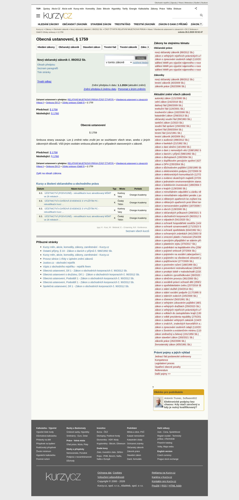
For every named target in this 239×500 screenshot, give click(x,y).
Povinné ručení (43, 459)
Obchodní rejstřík (162, 3)
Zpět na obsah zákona (48, 173)
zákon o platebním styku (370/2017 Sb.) (175, 244)
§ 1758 (54, 109)
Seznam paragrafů (47, 68)
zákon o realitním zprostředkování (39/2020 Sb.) (180, 275)
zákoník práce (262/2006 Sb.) (170, 86)
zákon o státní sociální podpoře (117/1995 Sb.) (179, 292)
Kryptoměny (102, 443)
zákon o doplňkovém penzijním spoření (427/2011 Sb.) (183, 160)
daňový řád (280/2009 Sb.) (169, 105)
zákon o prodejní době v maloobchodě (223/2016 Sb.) (183, 271)
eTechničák (169, 439)
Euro (80, 436)
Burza (99, 432)
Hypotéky (116, 9)
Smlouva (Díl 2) (53, 102)
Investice (101, 428)
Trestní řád (110, 47)
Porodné (83, 453)
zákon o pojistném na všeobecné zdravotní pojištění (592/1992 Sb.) (190, 257)
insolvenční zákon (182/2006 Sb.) (172, 112)
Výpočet (53, 428)
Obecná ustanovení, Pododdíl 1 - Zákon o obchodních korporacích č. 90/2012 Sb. (88, 278)
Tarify (125, 9)
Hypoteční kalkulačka (45, 455)
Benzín (112, 456)
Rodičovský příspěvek (46, 447)
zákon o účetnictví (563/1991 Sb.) (172, 299)
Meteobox (189, 3)
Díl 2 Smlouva (191, 29)
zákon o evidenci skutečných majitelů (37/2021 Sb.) (182, 178)
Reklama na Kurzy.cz (163, 472)
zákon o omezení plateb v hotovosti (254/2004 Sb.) (181, 237)
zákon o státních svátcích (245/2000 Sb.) (176, 296)
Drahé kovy (102, 448)
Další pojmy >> (163, 373)
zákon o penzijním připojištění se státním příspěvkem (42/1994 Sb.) (190, 240)
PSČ (142, 432)
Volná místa (79, 440)
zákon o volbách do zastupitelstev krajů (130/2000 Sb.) (183, 313)
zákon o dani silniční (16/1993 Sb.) (173, 147)
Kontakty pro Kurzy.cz (164, 481)
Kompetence (161, 360)
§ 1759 (60, 32)
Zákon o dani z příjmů (173, 24)
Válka (169, 9)
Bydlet (197, 3)
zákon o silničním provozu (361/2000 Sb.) (176, 278)
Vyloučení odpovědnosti (111, 477)
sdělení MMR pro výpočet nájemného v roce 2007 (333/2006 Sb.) (189, 62)
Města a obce (133, 432)
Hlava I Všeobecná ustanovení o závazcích (165, 29)
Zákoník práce (133, 451)
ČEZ (106, 432)
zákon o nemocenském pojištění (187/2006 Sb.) (180, 205)
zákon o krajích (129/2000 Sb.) (171, 188)
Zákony (154, 9)
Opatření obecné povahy (168, 367)
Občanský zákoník (69, 47)
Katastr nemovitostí (135, 436)
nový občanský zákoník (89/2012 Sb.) (174, 52)
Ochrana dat (105, 472)
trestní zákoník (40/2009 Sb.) (170, 82)
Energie (133, 9)
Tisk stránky (44, 72)
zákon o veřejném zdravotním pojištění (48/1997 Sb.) (182, 302)
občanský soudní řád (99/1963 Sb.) (173, 119)
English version (164, 451)
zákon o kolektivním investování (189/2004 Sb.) (179, 185)
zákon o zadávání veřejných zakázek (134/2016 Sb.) (182, 320)
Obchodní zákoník (60, 29)
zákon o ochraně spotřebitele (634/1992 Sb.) (178, 230)
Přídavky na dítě (43, 440)
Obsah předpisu (46, 64)
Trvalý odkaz (44, 81)
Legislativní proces (164, 363)
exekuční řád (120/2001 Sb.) (170, 108)
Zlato (99, 9)
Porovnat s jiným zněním (131, 89)
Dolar (85, 436)
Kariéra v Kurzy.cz (162, 477)
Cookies (117, 472)
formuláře (137, 459)
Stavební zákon (91, 47)
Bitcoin (106, 9)
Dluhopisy (101, 436)
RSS (164, 485)
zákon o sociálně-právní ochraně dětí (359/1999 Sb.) (182, 282)
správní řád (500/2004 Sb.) (169, 129)
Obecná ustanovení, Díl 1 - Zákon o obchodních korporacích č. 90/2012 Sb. (85, 270)
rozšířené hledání (141, 62)
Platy (86, 444)
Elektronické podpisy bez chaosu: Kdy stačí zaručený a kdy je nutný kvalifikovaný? (182, 404)
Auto (159, 432)
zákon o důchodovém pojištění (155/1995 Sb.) (179, 167)
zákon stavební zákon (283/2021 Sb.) (174, 337)
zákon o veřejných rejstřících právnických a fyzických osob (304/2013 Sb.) (193, 56)
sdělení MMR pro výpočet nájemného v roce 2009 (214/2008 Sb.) (189, 69)
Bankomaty (80, 428)
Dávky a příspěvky (75, 449)
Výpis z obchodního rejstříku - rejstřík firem (67, 266)
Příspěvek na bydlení (45, 443)
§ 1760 (55, 113)
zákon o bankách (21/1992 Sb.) (171, 143)
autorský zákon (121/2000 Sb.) (171, 98)
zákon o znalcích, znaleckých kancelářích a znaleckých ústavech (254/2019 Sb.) (197, 323)
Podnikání (132, 428)
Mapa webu (168, 446)
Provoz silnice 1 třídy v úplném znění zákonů (68, 258)
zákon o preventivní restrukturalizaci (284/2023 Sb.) (182, 268)
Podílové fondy (113, 436)
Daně (129, 459)
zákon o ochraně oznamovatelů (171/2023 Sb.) (179, 226)
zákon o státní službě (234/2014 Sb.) (174, 289)
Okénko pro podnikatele (168, 392)
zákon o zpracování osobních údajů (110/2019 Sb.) (181, 59)
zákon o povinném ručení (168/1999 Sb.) (176, 264)
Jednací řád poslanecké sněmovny (173, 356)
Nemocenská (72, 453)
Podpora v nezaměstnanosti (79, 457)
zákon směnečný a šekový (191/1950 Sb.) (177, 334)
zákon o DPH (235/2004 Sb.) (170, 164)
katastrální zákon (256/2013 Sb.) (172, 115)
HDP (111, 440)
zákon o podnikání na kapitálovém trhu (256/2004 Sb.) (183, 247)
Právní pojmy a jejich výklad (172, 352)
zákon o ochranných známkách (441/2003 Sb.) (179, 233)
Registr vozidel (164, 436)
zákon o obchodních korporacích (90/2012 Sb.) (179, 216)
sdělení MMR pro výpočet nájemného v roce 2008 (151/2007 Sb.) (189, 66)
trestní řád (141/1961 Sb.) (168, 133)
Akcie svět (67, 9)
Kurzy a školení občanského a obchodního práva (67, 183)
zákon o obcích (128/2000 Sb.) (171, 209)
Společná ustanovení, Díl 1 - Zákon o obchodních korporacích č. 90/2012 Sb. (86, 286)
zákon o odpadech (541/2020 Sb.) (172, 219)
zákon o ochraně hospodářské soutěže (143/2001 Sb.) (183, 223)
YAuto (180, 3)
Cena (165, 432)
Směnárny (71, 436)
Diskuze (177, 9)
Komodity (90, 9)
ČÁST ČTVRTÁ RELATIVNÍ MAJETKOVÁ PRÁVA (124, 29)
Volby (159, 446)
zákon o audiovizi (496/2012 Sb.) (172, 140)
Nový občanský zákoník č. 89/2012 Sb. (86, 29)
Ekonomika (102, 440)
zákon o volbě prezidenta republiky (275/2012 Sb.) (181, 316)
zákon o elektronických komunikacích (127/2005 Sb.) (182, 174)
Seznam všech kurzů (137, 231)
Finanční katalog (164, 443)
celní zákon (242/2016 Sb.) (169, 101)
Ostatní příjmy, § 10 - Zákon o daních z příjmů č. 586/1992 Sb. (78, 250)
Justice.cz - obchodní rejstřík (59, 262)
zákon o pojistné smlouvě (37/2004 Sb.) (175, 250)
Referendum (161, 370)
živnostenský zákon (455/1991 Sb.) (173, 344)
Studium (204, 3)
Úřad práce (72, 444)
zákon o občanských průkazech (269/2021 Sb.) (179, 212)
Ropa (99, 456)
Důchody (71, 461)
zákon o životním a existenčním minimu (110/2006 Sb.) (183, 330)
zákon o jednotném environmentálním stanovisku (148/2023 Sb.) (188, 181)
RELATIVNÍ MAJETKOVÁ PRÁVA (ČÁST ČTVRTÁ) (91, 99)
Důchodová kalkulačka (46, 436)
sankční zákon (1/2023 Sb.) (169, 122)
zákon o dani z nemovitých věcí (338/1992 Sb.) (179, 150)
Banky (70, 428)
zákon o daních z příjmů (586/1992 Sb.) (175, 153)
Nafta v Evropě (103, 459)
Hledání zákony (46, 47)
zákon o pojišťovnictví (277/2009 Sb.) (174, 261)
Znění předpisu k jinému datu (100, 89)
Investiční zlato (109, 452)
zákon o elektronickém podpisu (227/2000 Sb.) (179, 171)
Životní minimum (43, 451)
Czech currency (164, 455)
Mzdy (116, 440)
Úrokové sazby (73, 432)
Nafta (118, 456)
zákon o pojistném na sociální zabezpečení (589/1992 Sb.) (185, 254)
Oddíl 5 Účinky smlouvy (46, 32)
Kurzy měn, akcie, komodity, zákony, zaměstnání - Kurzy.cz (76, 247)
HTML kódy (175, 485)
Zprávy (46, 9)
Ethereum (121, 443)
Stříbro (120, 452)
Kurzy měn (78, 9)
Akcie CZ (56, 9)
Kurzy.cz (39, 29)
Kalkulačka (143, 9)
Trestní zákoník (128, 47)
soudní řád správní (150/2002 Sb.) (173, 126)
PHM (105, 456)
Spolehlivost (174, 432)
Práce (162, 9)
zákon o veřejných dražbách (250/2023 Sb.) (177, 306)
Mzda (80, 444)
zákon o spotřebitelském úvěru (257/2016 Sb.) (179, 285)
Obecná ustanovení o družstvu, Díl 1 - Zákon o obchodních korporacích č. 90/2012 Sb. (91, 274)
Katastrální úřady (134, 440)
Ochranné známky (135, 443)
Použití (155, 485)
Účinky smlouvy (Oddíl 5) (73, 102)
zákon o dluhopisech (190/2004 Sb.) (174, 157)
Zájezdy (173, 3)
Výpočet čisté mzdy (45, 432)
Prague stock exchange (167, 459)
